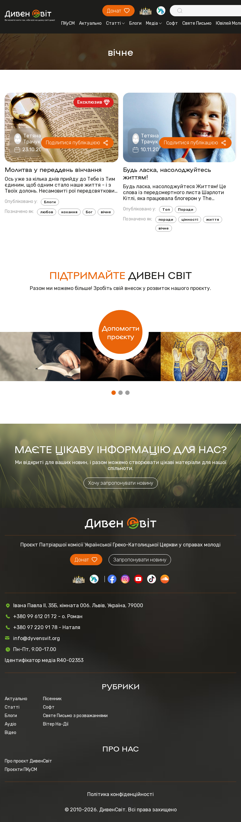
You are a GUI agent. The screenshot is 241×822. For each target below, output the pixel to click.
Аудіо (10, 724)
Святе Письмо (197, 23)
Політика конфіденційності (120, 794)
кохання (69, 212)
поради (165, 219)
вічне (106, 212)
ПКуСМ (68, 23)
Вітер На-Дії (55, 724)
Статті (115, 23)
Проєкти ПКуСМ (21, 769)
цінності (189, 219)
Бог (89, 212)
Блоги (135, 23)
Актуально (90, 23)
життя (212, 219)
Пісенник (52, 698)
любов (46, 212)
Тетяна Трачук (32, 139)
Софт (172, 23)
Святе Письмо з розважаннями (75, 715)
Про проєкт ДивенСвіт (28, 761)
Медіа (154, 23)
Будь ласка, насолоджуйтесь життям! (167, 172)
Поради (185, 209)
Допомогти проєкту (120, 331)
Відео (10, 732)
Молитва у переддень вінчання (53, 169)
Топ (166, 209)
